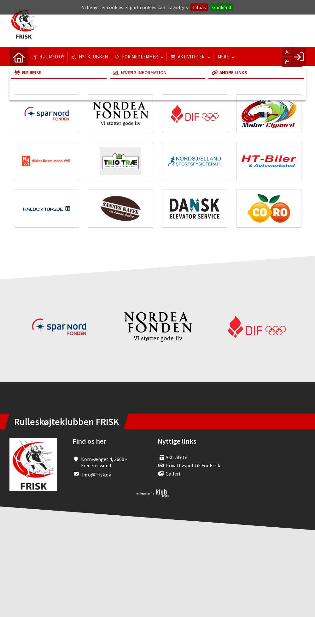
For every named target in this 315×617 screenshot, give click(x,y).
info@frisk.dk (96, 474)
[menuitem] (18, 56)
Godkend (221, 7)
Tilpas (199, 7)
